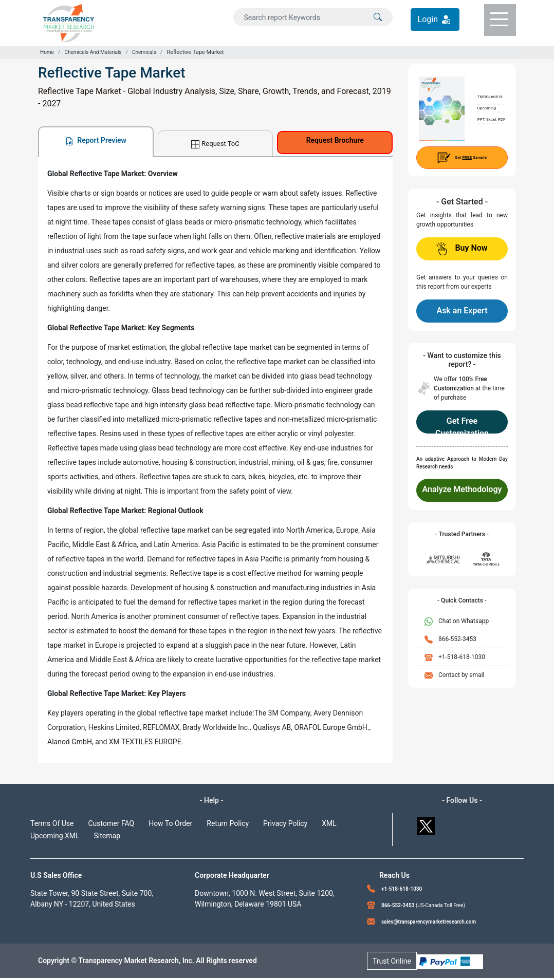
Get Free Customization (462, 425)
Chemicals (144, 52)
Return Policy (228, 823)
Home (47, 52)
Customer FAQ (111, 823)
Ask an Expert (461, 310)
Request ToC (215, 144)
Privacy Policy (285, 823)
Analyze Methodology (462, 489)
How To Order (170, 823)
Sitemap (107, 836)
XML (329, 823)
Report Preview (95, 140)
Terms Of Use (52, 823)
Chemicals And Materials (92, 52)
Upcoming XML (55, 836)
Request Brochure (335, 140)
